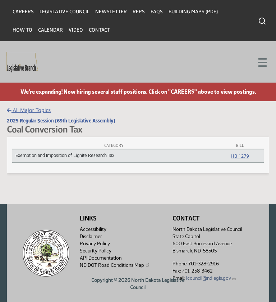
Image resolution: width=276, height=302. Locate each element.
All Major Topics (29, 110)
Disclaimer (91, 236)
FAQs (157, 12)
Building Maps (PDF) (193, 12)
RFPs (139, 12)
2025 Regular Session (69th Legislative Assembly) (61, 120)
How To (22, 30)
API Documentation (100, 258)
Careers (23, 12)
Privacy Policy (95, 244)
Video (76, 30)
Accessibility (93, 229)
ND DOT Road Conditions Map (115, 265)
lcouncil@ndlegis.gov (211, 278)
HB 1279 (240, 156)
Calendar (50, 30)
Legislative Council (64, 12)
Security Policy (95, 251)
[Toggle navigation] (262, 62)
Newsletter (111, 12)
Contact (99, 30)
